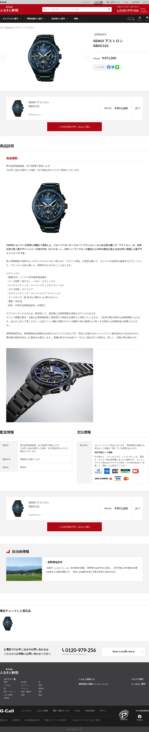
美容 (23, 695)
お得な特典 (135, 2)
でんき (126, 2)
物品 (40, 695)
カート (147, 20)
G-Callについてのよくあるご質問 (86, 720)
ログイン (139, 20)
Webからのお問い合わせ (123, 652)
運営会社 (3, 720)
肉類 (5, 682)
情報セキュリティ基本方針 (56, 720)
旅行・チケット (10, 692)
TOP (1, 27)
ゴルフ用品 (8, 695)
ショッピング (85, 2)
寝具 (40, 692)
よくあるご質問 (138, 684)
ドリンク (24, 688)
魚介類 (23, 682)
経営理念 (16, 720)
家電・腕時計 (26, 692)
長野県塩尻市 (9, 27)
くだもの (7, 685)
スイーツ (24, 685)
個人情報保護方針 (32, 720)
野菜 (40, 685)
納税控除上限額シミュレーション (94, 684)
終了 (137, 108)
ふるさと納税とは (87, 679)
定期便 (6, 698)
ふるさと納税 (98, 2)
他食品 (41, 688)
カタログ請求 (137, 679)
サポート (146, 2)
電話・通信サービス (113, 2)
